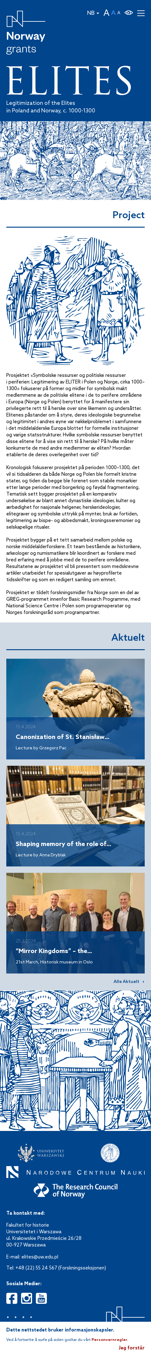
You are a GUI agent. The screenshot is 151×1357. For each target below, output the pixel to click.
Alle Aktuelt (126, 982)
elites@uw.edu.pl (39, 1257)
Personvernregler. (110, 1340)
